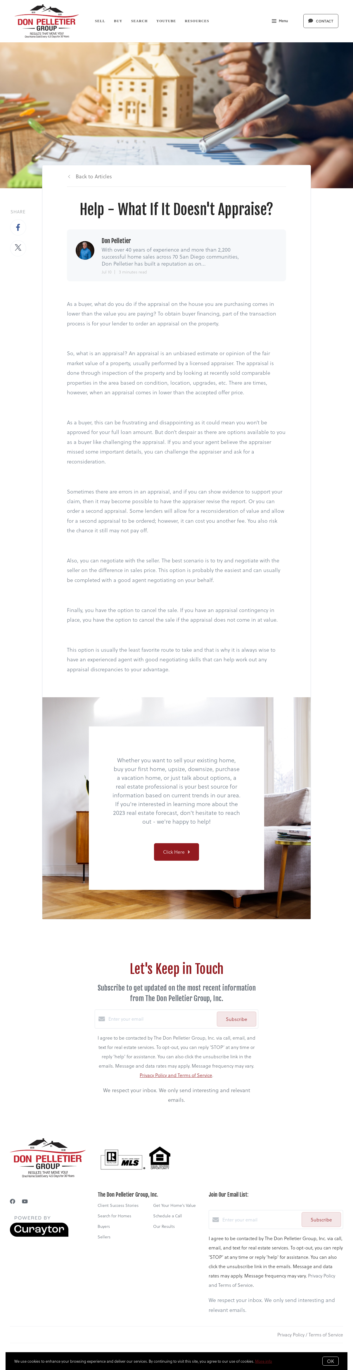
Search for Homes (114, 1216)
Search (139, 21)
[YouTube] (25, 1201)
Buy (118, 21)
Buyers (104, 1226)
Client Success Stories (118, 1205)
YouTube (166, 21)
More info (263, 1361)
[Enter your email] (161, 1019)
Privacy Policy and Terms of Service (176, 1075)
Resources (197, 21)
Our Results (164, 1226)
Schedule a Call (167, 1216)
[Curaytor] (39, 1235)
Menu (280, 21)
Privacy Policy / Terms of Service (310, 1334)
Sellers (104, 1237)
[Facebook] (12, 1201)
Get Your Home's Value (174, 1205)
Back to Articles (94, 176)
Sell (100, 21)
